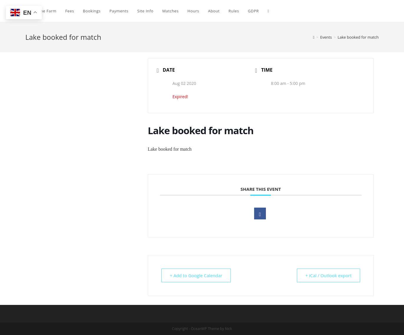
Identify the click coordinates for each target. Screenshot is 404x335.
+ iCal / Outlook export (328, 275)
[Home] (313, 37)
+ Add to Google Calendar (196, 275)
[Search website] (268, 11)
